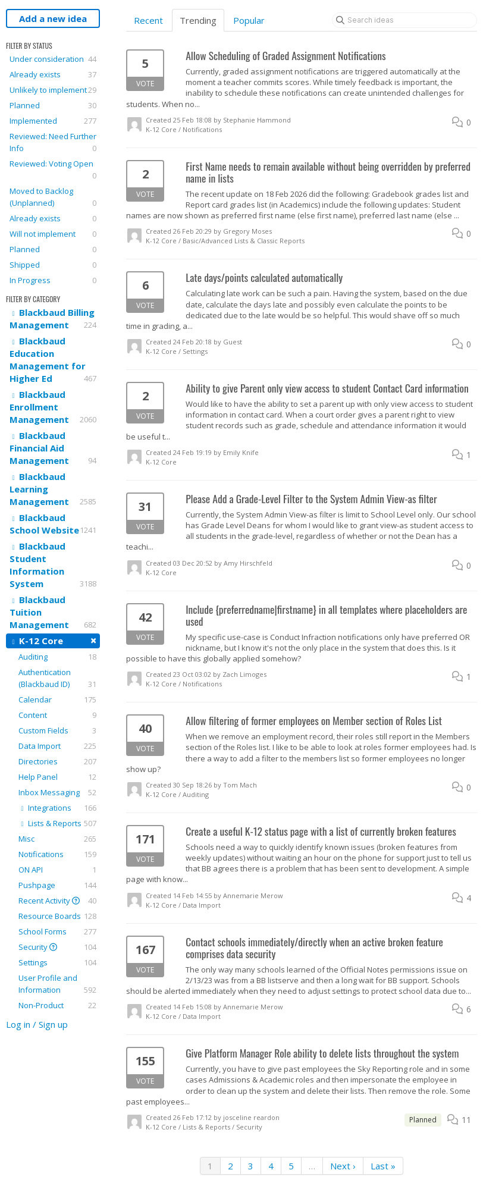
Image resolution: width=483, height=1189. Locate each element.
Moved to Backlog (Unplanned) (53, 197)
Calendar (57, 699)
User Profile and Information (57, 984)
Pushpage (57, 885)
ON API (57, 870)
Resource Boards (57, 916)
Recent (148, 20)
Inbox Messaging (57, 792)
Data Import (57, 746)
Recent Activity (57, 900)
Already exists (53, 74)
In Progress (53, 280)
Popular (249, 20)
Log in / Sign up (37, 1024)
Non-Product (57, 1005)
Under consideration (53, 59)
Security (57, 947)
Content (57, 715)
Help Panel (57, 777)
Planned (53, 105)
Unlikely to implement (53, 90)
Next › (343, 1166)
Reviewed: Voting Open (53, 169)
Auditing (57, 657)
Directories (57, 761)
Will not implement (53, 234)
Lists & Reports (57, 823)
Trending (198, 20)
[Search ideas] (404, 20)
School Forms (57, 931)
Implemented (53, 121)
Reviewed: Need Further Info (53, 142)
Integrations (57, 808)
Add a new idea (53, 18)
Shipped (53, 265)
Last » (383, 1166)
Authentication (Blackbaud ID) (57, 678)
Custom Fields (57, 730)
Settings (57, 962)
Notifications (57, 854)
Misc (57, 839)
